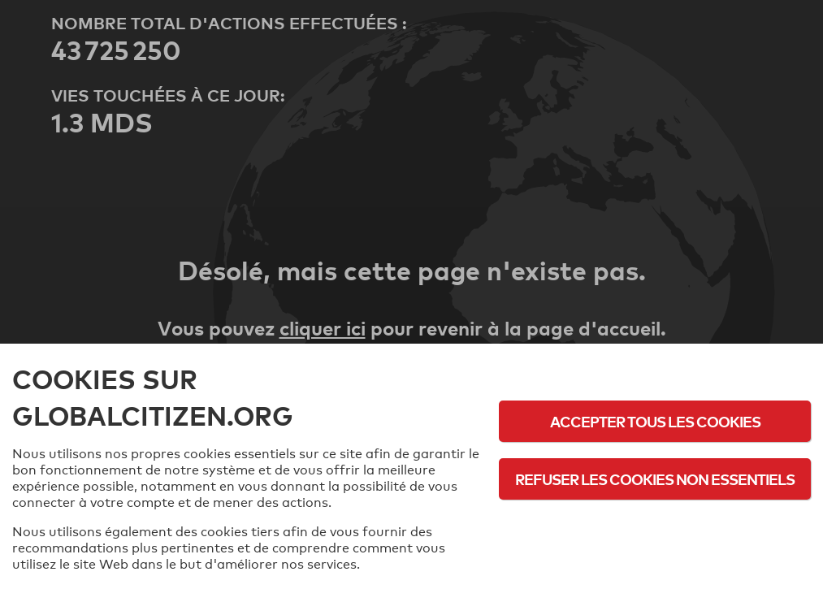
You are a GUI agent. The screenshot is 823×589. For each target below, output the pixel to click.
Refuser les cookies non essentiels (655, 479)
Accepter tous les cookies (655, 421)
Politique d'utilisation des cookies (654, 523)
